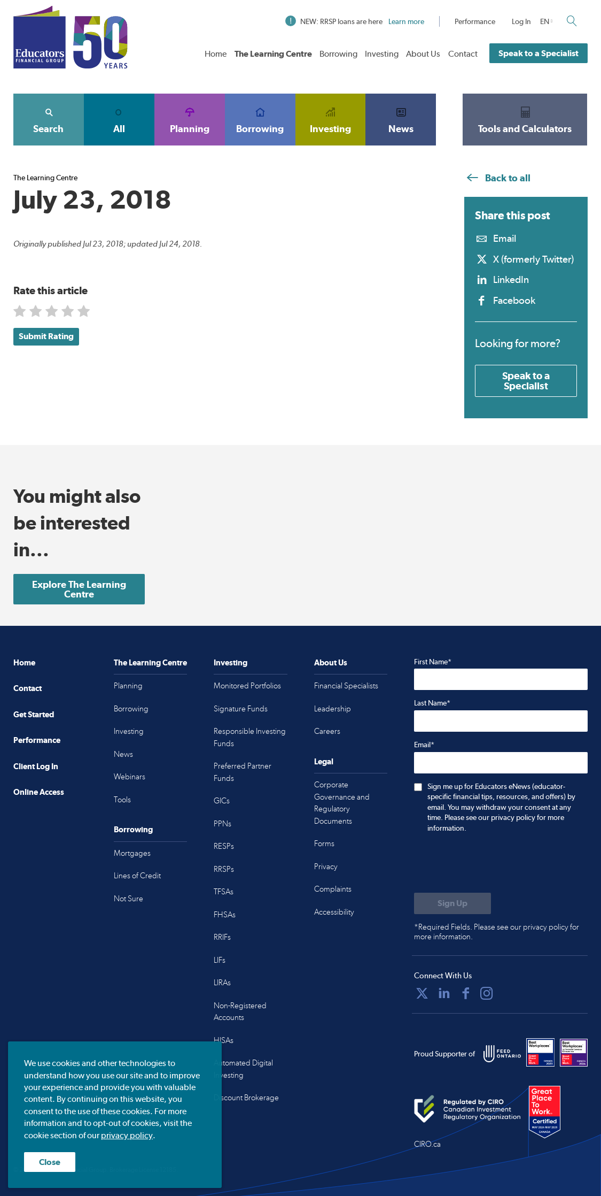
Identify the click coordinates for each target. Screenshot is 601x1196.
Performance (475, 21)
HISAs (223, 1040)
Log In (521, 21)
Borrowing (338, 54)
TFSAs (223, 891)
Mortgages (132, 853)
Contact (463, 54)
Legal (323, 761)
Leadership (332, 709)
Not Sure (128, 898)
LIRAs (222, 982)
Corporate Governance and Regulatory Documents (342, 803)
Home (216, 54)
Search (48, 119)
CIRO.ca (427, 1144)
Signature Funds (241, 709)
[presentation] (495, 864)
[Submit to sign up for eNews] (452, 903)
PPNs (222, 824)
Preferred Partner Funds (242, 772)
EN (544, 21)
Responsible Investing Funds (250, 737)
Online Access (38, 791)
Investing (382, 54)
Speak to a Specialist (538, 53)
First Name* (432, 661)
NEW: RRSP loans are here (354, 21)
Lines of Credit (137, 875)
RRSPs (224, 869)
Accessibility (334, 912)
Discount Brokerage (246, 1097)
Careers (327, 731)
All (119, 119)
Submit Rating (46, 336)
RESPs (224, 846)
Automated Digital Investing (243, 1069)
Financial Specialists (346, 686)
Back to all (497, 177)
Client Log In (35, 766)
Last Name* (432, 703)
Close (49, 1162)
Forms (324, 843)
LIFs (219, 960)
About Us (423, 54)
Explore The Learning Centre (79, 589)
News (400, 119)
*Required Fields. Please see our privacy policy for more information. (496, 931)
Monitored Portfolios (247, 686)
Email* (424, 744)
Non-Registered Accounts (240, 1012)
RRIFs (222, 937)
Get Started (33, 714)
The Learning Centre (273, 54)
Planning (189, 119)
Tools (122, 799)
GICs (222, 801)
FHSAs (225, 914)
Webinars (129, 776)
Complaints (333, 889)
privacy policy (127, 1135)
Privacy (326, 866)
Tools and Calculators (525, 119)
